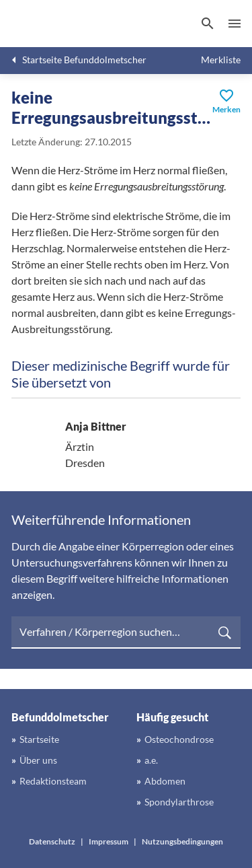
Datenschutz (52, 841)
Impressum (108, 841)
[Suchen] (207, 23)
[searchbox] (126, 632)
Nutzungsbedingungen (182, 841)
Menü (234, 23)
